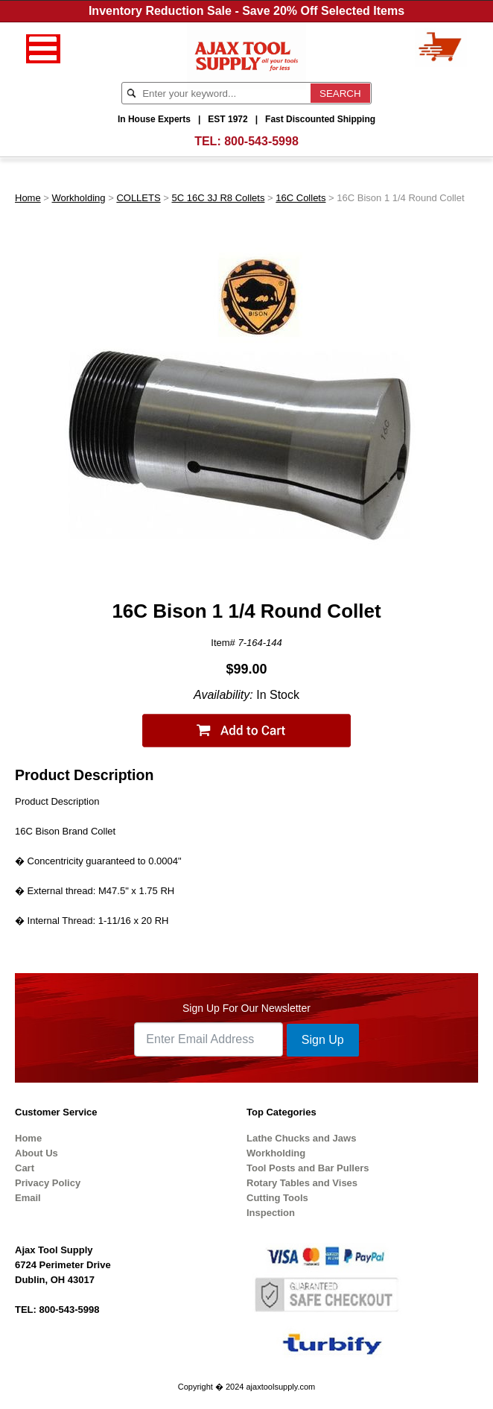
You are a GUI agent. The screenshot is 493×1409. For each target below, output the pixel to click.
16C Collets (300, 197)
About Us (36, 1153)
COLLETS (138, 197)
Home (28, 197)
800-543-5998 (261, 141)
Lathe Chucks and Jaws (301, 1138)
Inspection (270, 1212)
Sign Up (323, 1039)
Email (28, 1197)
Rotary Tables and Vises (301, 1182)
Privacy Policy (47, 1182)
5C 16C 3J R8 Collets (217, 197)
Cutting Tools (277, 1197)
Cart (24, 1168)
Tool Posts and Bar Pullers (307, 1168)
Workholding (79, 197)
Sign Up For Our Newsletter (246, 1008)
